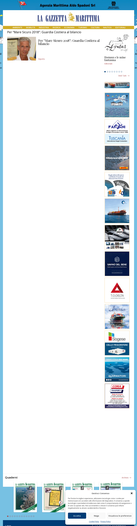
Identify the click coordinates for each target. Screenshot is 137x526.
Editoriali (120, 27)
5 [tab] (114, 71)
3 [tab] (110, 71)
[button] (131, 493)
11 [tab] (31, 516)
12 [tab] (33, 516)
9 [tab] (26, 516)
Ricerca (56, 27)
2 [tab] (107, 71)
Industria (44, 27)
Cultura (95, 27)
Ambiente (17, 27)
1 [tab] (105, 71)
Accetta (77, 515)
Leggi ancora (117, 63)
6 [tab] (116, 71)
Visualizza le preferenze (120, 515)
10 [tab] (29, 516)
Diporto (41, 59)
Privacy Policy (105, 521)
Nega (96, 515)
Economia (69, 27)
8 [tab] (121, 71)
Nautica (107, 27)
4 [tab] (112, 71)
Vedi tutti (122, 75)
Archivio (125, 477)
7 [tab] (119, 71)
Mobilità (30, 27)
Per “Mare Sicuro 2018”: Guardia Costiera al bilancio (69, 42)
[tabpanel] (117, 63)
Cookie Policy (94, 521)
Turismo (82, 27)
